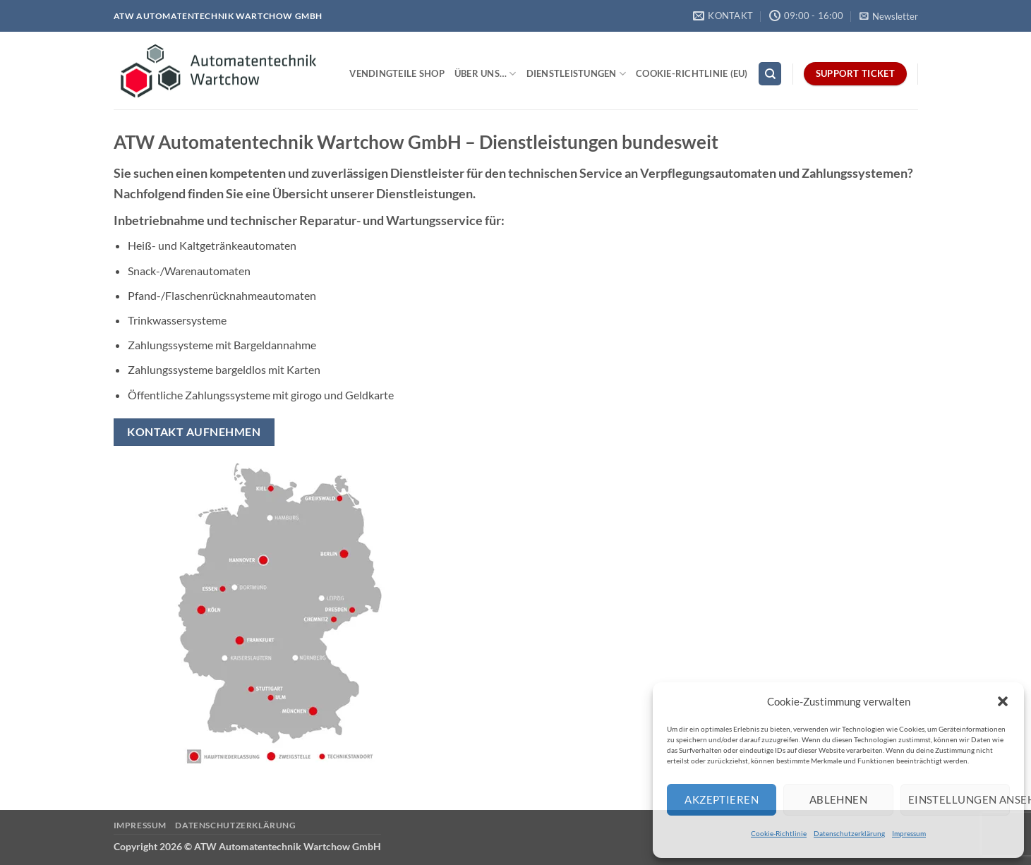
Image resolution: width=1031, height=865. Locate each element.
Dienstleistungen (576, 73)
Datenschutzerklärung (849, 833)
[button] (1003, 701)
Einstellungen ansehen (959, 799)
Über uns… (485, 73)
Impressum (909, 833)
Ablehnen (838, 799)
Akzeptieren (722, 799)
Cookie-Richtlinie (779, 833)
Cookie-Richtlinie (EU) (692, 73)
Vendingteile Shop (396, 73)
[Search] (770, 73)
